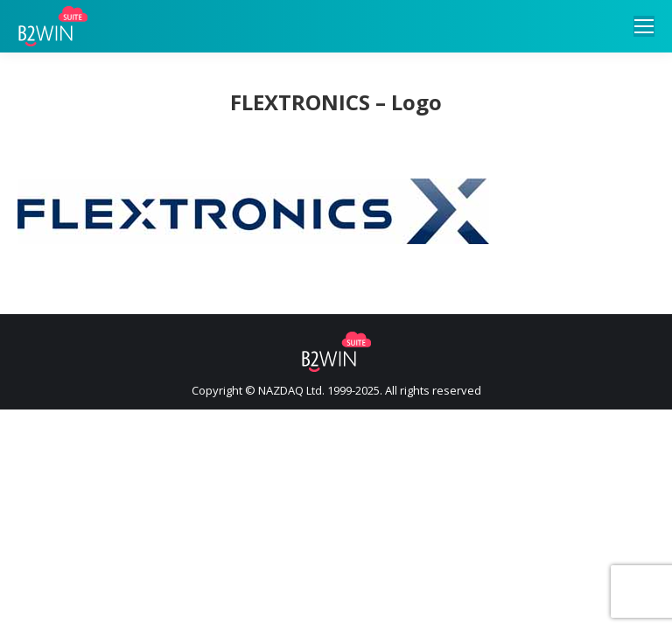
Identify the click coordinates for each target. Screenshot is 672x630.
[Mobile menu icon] (644, 26)
